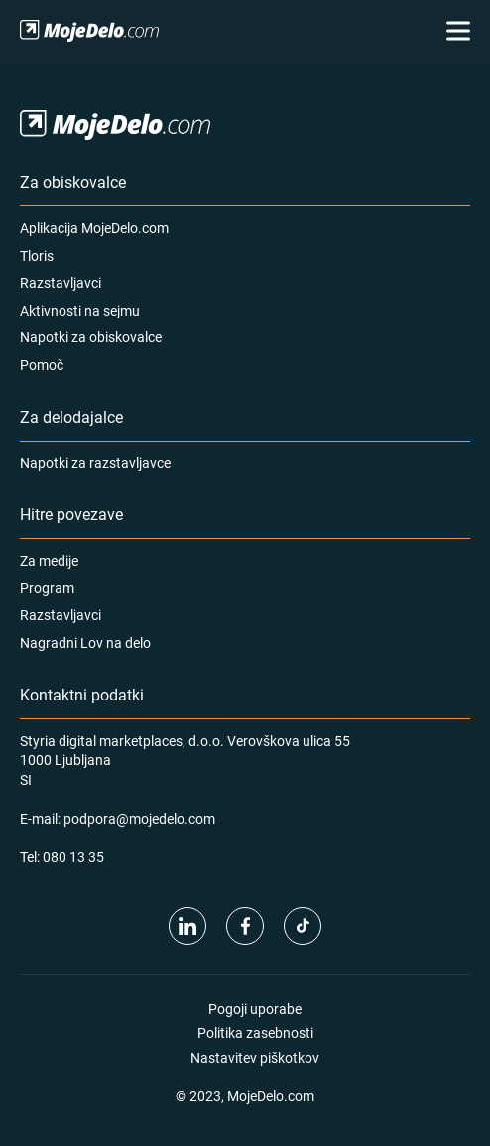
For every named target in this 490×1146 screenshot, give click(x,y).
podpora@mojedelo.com (139, 818)
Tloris (37, 255)
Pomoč (41, 364)
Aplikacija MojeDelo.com (94, 227)
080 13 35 (73, 856)
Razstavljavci (60, 282)
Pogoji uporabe (255, 1008)
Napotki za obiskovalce (91, 336)
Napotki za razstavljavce (95, 462)
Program (47, 587)
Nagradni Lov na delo (85, 642)
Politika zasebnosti (255, 1032)
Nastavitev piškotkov (254, 1057)
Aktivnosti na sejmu (80, 310)
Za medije (49, 560)
